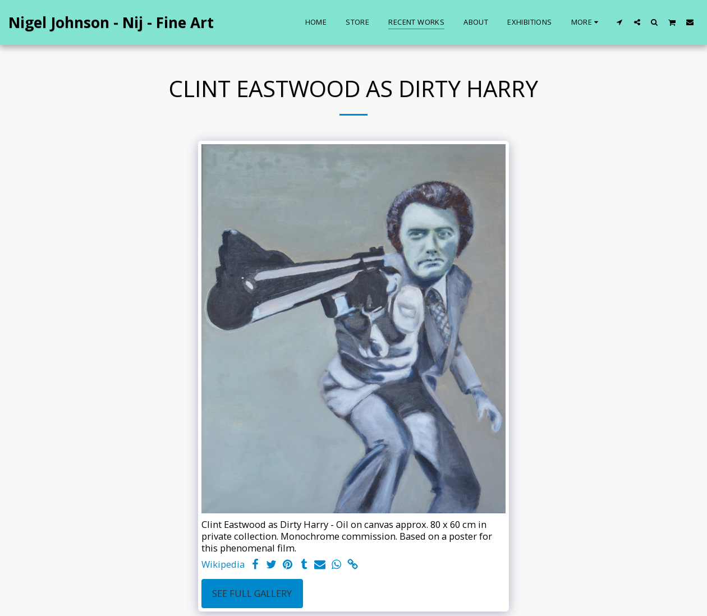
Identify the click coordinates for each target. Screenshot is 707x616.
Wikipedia (223, 565)
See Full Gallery (252, 593)
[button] (620, 22)
